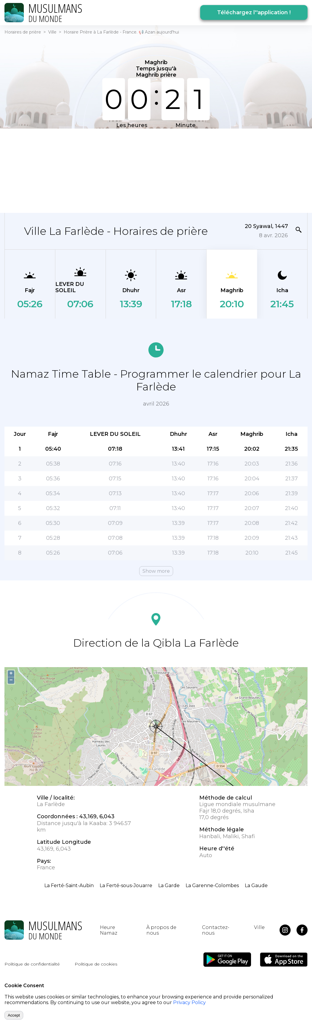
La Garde (169, 885)
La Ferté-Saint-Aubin (69, 885)
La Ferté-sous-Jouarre (126, 885)
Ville (52, 32)
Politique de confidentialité (32, 964)
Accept (14, 1015)
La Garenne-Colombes (212, 885)
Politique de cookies (96, 964)
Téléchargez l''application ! (254, 12)
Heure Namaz (108, 930)
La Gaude (256, 885)
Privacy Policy (189, 1002)
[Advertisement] (121, 170)
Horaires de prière (22, 32)
